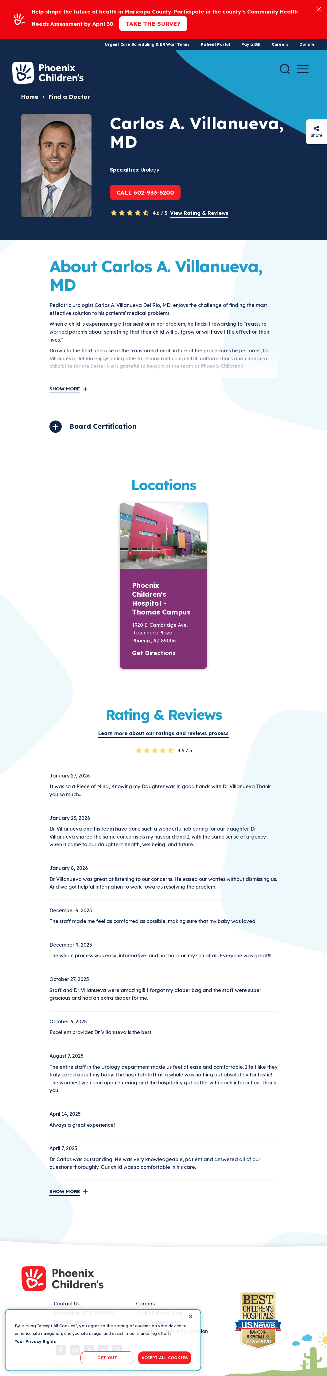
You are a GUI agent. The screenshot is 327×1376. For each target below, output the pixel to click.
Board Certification (102, 426)
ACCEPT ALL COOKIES (165, 1357)
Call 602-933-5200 (145, 192)
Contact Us (67, 1303)
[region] (103, 1340)
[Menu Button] (303, 69)
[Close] (318, 9)
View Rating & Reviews (199, 213)
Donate (307, 44)
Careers (280, 44)
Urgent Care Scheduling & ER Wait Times (147, 44)
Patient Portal (215, 44)
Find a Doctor (69, 96)
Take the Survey (153, 23)
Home (29, 96)
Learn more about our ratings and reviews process (163, 733)
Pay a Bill (250, 44)
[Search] (285, 69)
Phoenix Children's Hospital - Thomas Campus (161, 598)
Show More (64, 389)
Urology (150, 170)
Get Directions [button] (154, 653)
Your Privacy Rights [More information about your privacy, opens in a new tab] (35, 1341)
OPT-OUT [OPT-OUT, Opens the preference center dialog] (107, 1357)
